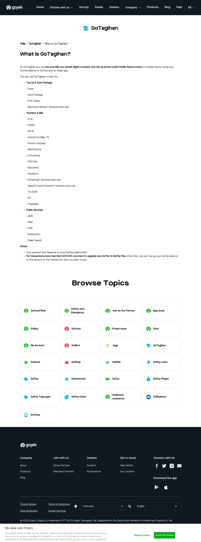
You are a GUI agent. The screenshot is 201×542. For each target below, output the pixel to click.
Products (153, 7)
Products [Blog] (25, 471)
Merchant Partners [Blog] (63, 471)
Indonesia (103, 506)
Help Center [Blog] (126, 465)
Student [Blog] (91, 465)
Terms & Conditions (59, 504)
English (157, 506)
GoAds (99, 7)
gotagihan (35, 43)
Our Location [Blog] (127, 471)
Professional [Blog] (94, 471)
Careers (114, 7)
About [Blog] (23, 465)
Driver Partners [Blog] (61, 465)
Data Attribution (29, 511)
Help (179, 7)
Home (40, 7)
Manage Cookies (142, 539)
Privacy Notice (28, 504)
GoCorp (84, 7)
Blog (167, 7)
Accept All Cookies (164, 539)
